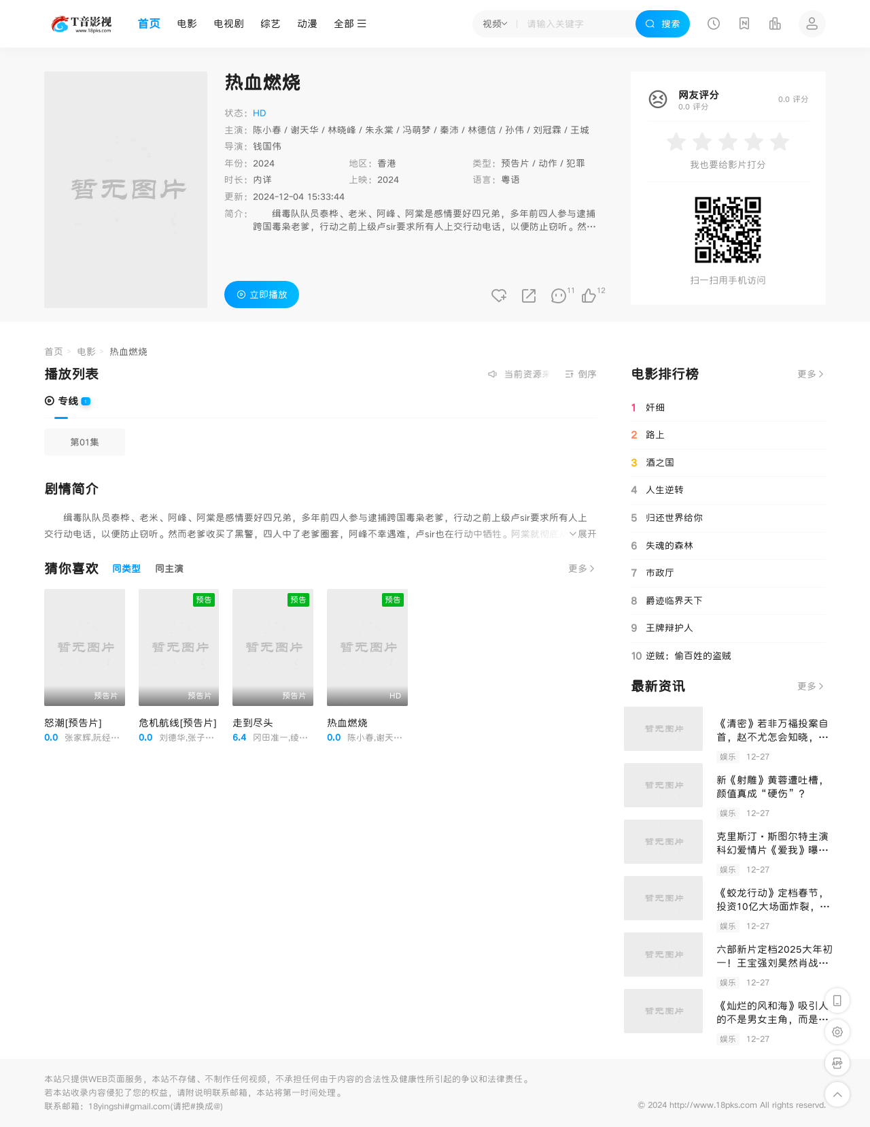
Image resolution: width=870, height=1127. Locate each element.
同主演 (169, 568)
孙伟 (514, 130)
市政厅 (652, 573)
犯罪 (575, 163)
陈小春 (267, 130)
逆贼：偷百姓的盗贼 (681, 656)
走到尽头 (252, 722)
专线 (61, 400)
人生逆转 (657, 490)
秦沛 (449, 130)
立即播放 (262, 294)
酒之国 (652, 463)
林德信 (482, 130)
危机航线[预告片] (178, 722)
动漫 (307, 23)
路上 (648, 435)
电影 (187, 23)
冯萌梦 (416, 130)
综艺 (270, 23)
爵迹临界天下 (667, 600)
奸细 (648, 408)
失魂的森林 (662, 545)
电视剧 (228, 23)
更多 (582, 568)
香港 (386, 163)
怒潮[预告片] (73, 722)
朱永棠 (379, 130)
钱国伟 (267, 146)
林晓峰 (342, 130)
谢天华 (304, 130)
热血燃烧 (347, 722)
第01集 (84, 442)
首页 (148, 23)
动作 (547, 163)
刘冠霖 (547, 130)
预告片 (515, 163)
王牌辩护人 (662, 628)
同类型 (126, 568)
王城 (579, 130)
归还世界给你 (667, 517)
